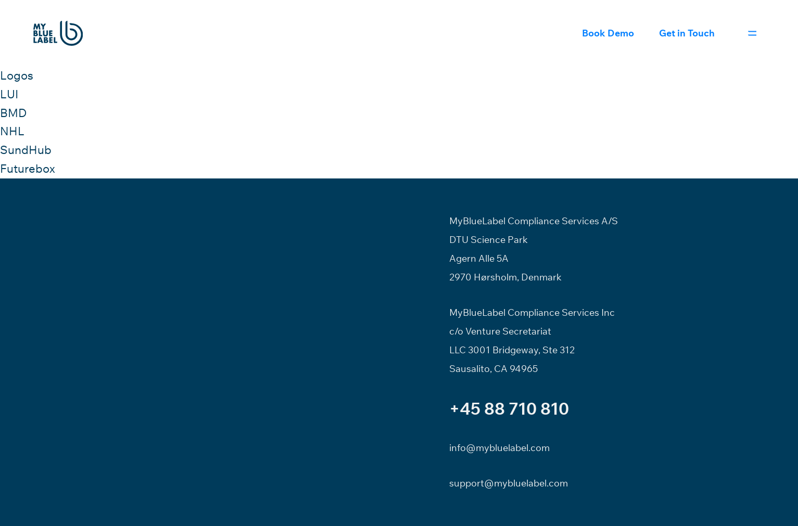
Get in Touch (687, 33)
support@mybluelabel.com (508, 483)
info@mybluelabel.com (499, 448)
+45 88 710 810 (509, 408)
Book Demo (608, 33)
